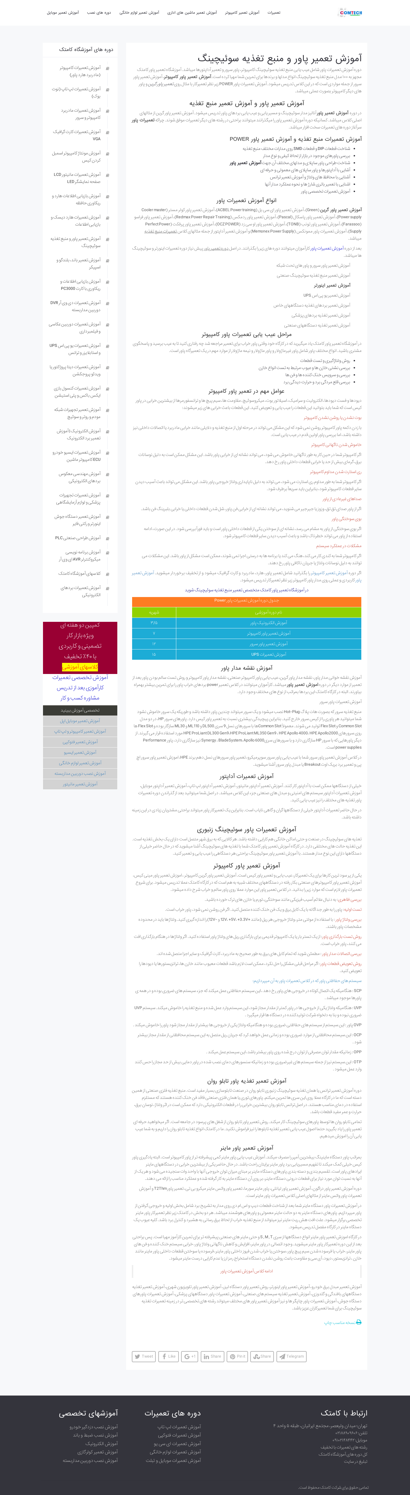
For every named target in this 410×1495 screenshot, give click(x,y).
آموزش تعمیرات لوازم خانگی (175, 1452)
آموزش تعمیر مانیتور (80, 784)
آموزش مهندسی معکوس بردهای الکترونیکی (80, 477)
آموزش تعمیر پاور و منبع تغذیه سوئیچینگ (280, 59)
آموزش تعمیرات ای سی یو (177, 1443)
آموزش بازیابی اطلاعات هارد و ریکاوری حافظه (76, 200)
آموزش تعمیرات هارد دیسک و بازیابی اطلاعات (76, 221)
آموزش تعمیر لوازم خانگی (80, 763)
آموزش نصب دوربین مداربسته (80, 773)
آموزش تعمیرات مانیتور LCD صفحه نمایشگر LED (77, 178)
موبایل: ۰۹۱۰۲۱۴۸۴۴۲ (350, 1440)
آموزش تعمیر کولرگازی (97, 1452)
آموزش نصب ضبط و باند (95, 1435)
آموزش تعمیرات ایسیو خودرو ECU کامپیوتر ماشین (76, 456)
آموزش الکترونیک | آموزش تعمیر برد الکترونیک (79, 435)
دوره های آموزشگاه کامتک (86, 50)
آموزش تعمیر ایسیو (80, 752)
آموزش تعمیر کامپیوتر (329, 573)
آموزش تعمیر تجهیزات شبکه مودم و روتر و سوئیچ (77, 413)
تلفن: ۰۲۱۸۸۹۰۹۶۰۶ (351, 1433)
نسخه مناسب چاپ (343, 1322)
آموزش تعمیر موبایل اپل (80, 721)
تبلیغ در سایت (355, 1462)
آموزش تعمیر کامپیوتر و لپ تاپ (80, 731)
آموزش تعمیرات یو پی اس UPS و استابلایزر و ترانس (75, 349)
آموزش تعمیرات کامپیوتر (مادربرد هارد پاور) (80, 71)
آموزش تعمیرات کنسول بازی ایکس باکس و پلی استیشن (77, 392)
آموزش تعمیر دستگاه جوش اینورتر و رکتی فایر (77, 520)
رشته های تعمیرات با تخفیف (344, 1447)
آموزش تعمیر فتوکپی (80, 742)
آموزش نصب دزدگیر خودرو (93, 1427)
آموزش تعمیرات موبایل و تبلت (173, 1460)
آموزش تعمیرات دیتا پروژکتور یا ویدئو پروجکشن (75, 371)
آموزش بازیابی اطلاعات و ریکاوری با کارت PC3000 (80, 285)
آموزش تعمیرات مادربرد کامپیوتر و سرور (81, 114)
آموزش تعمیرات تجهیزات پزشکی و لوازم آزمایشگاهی (78, 499)
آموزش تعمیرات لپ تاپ (179, 1427)
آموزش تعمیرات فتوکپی (179, 1435)
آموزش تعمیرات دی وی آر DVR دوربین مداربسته (75, 306)
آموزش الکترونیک (101, 1443)
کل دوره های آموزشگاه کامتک (343, 1454)
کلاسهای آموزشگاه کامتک (79, 573)
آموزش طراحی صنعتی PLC (78, 538)
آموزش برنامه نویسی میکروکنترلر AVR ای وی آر (80, 556)
